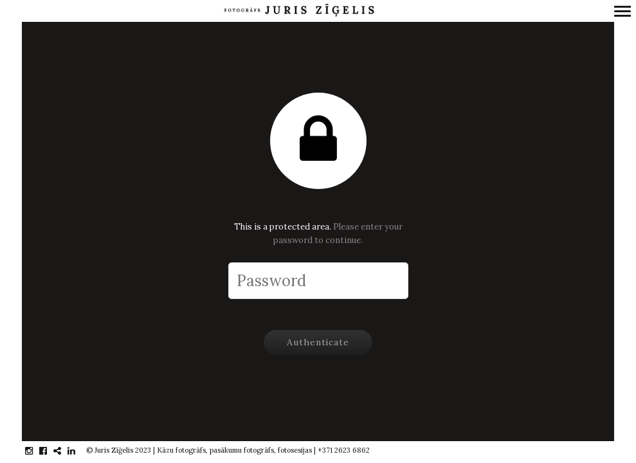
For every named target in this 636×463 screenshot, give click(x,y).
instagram (35, 451)
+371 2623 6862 (344, 450)
